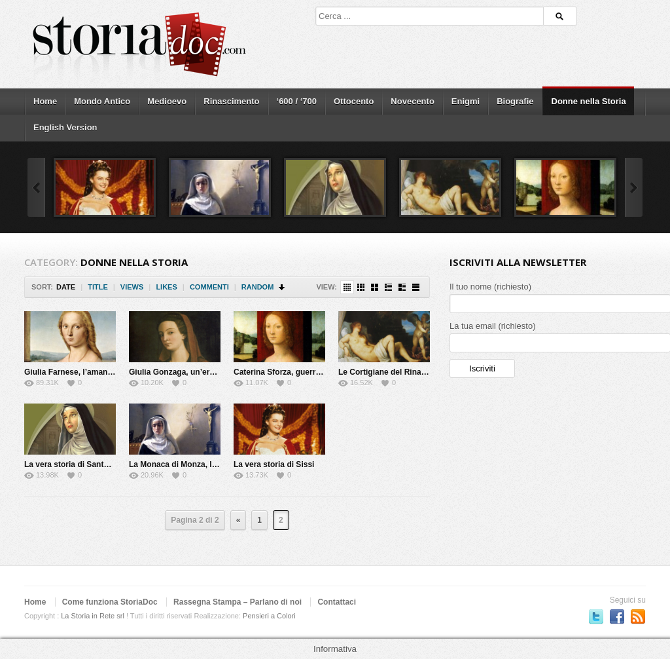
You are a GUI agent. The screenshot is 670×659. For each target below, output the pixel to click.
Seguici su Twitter (596, 616)
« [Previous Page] (238, 520)
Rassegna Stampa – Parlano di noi (237, 602)
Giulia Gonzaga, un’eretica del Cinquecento (210, 372)
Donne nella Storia (589, 101)
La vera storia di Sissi (274, 464)
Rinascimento (231, 101)
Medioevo (166, 101)
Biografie (515, 101)
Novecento (412, 101)
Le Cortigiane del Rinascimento (396, 372)
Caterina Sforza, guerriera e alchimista (305, 372)
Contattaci (336, 602)
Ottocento (354, 101)
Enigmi (465, 101)
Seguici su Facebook (617, 616)
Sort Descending (282, 287)
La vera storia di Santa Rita (74, 464)
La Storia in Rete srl (92, 616)
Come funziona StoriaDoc (110, 602)
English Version (65, 127)
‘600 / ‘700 (297, 101)
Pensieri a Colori (269, 616)
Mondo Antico (102, 101)
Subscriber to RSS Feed (638, 616)
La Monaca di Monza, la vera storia (193, 464)
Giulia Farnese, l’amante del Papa (86, 372)
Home (45, 101)
